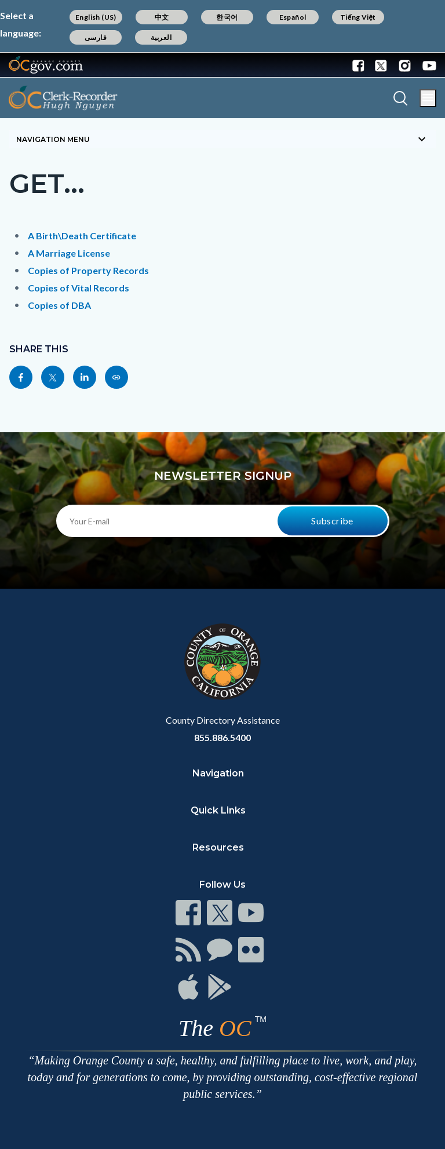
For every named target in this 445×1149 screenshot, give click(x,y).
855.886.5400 (222, 737)
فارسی (96, 37)
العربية (161, 37)
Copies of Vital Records (78, 287)
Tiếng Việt (358, 17)
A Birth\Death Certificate (82, 235)
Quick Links (218, 810)
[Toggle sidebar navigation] (222, 139)
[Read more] (46, 65)
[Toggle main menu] (428, 98)
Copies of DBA (59, 305)
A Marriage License (69, 252)
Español (293, 17)
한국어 (227, 17)
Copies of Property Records (88, 270)
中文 (162, 17)
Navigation (218, 773)
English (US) (95, 17)
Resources (218, 847)
